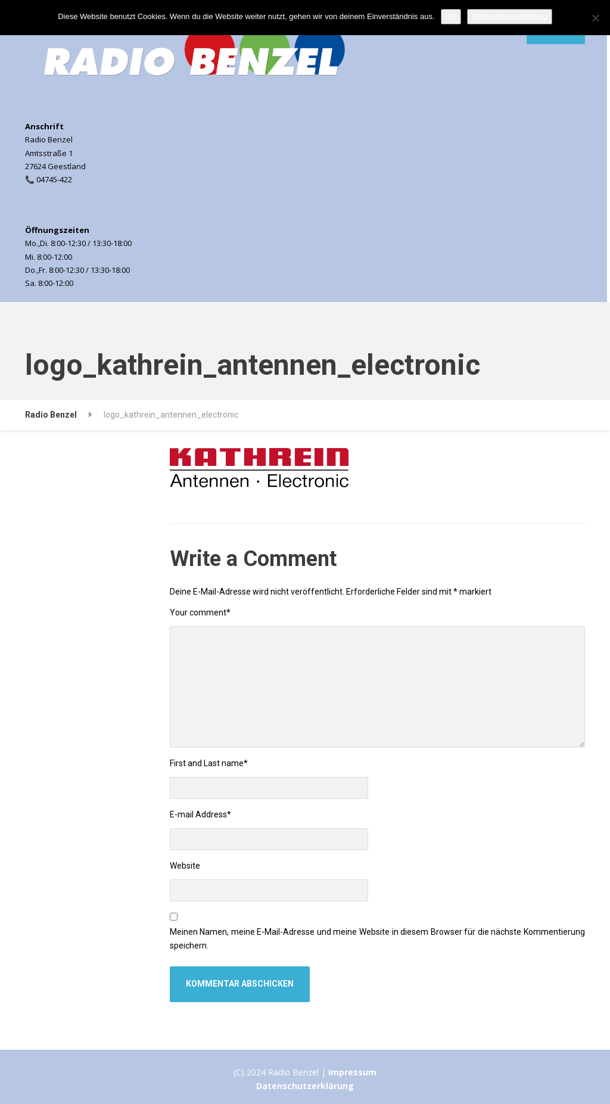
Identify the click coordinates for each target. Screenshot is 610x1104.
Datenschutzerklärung (305, 1085)
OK (451, 16)
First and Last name (209, 763)
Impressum (352, 1072)
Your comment (200, 612)
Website (185, 865)
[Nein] (595, 18)
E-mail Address (200, 814)
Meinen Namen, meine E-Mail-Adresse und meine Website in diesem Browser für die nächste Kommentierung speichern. (378, 939)
